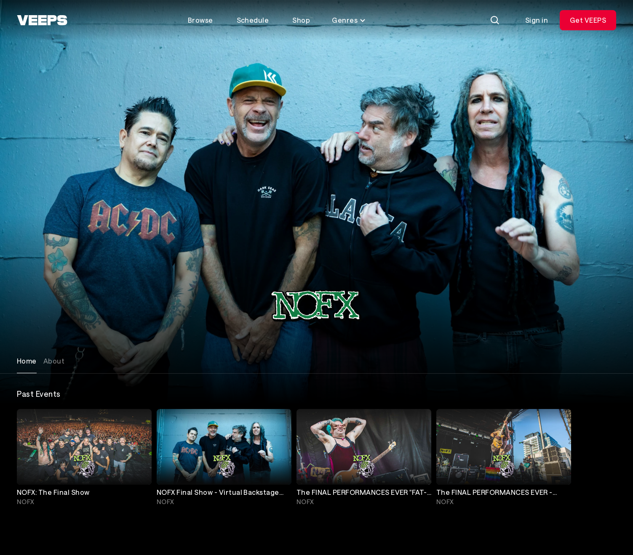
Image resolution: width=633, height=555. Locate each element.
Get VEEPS (588, 20)
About (53, 361)
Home (27, 361)
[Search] (495, 20)
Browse (200, 20)
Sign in (536, 20)
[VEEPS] (42, 20)
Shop (301, 20)
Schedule (253, 20)
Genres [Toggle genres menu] (349, 20)
